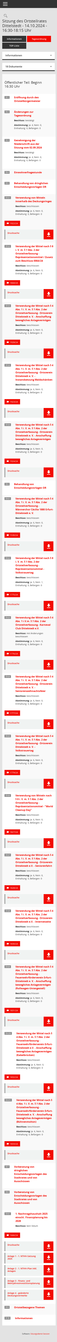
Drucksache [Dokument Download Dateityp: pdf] (13, 233)
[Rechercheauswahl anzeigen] (4, 15)
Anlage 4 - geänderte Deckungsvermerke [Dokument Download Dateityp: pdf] (18, 1294)
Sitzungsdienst (40, 1334)
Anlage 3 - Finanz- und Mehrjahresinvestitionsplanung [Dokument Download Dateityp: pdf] (24, 1282)
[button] (48, 234)
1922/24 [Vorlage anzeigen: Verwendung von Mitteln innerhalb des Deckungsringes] (14, 223)
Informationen (14, 38)
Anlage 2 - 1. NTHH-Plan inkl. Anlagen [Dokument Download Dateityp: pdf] (22, 1269)
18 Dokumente (13, 66)
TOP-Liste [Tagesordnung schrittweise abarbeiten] (14, 45)
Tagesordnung (39, 38)
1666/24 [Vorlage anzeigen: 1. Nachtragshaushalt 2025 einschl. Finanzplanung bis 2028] (14, 1235)
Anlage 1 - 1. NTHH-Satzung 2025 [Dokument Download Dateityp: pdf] (22, 1257)
